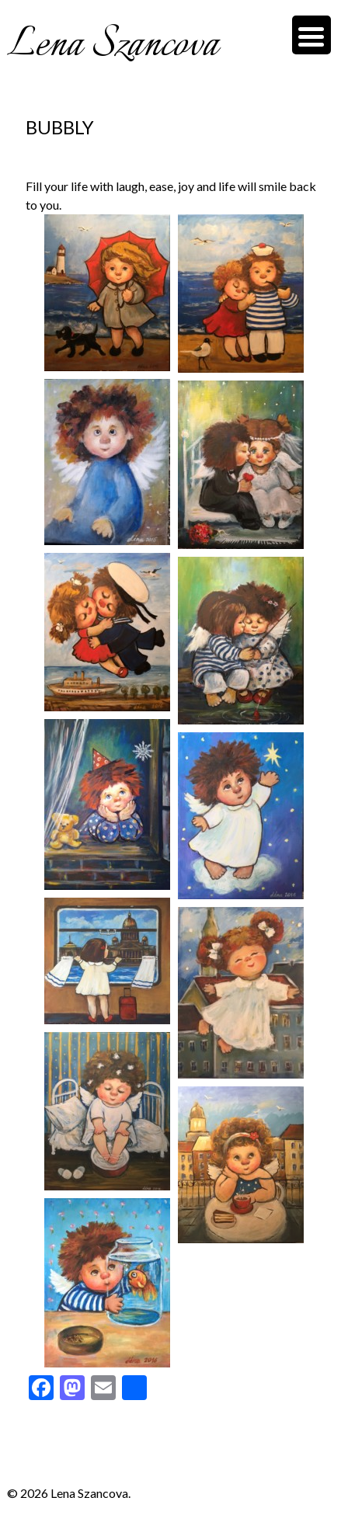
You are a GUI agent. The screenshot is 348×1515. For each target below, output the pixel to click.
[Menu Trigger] (311, 35)
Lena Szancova (112, 45)
